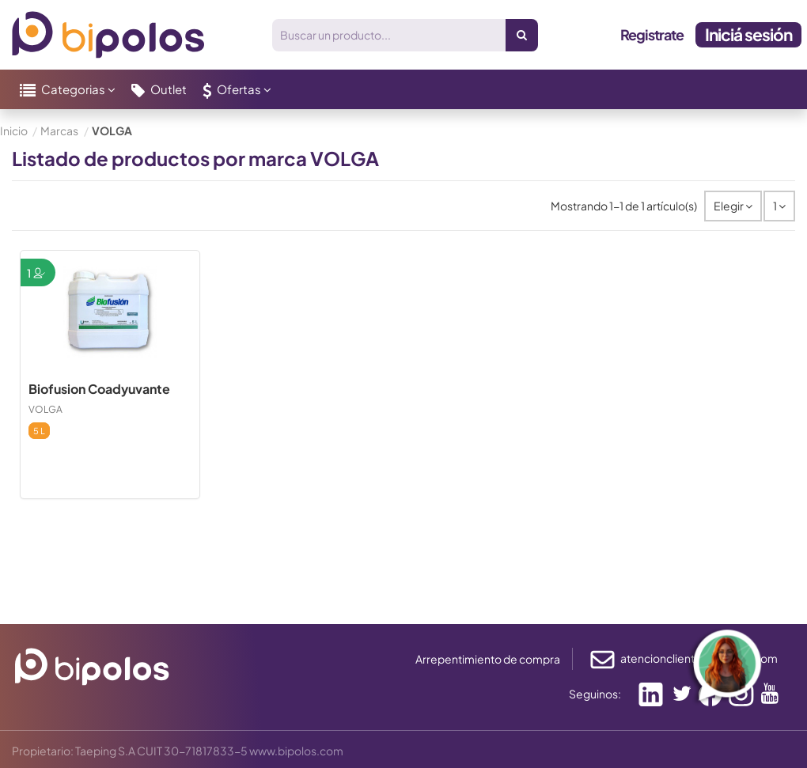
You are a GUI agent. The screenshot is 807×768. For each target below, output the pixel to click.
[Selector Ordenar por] (733, 206)
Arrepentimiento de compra (487, 659)
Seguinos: (595, 694)
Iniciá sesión (748, 34)
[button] (67, 89)
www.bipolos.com (296, 750)
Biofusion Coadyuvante (99, 388)
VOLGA (45, 409)
